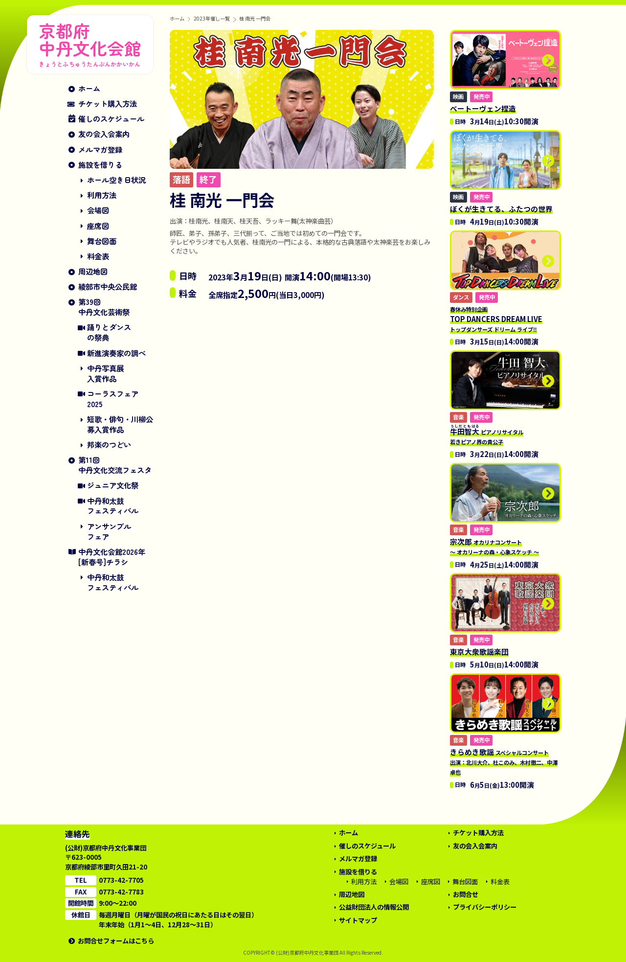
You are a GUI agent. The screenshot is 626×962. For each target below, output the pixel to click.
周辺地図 (93, 271)
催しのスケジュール (111, 119)
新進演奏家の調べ (116, 353)
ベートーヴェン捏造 (483, 108)
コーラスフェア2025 (112, 399)
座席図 (98, 226)
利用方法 (101, 195)
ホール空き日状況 (116, 180)
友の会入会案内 (104, 134)
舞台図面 (101, 241)
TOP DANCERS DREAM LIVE (496, 319)
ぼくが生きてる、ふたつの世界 (501, 209)
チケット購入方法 (107, 103)
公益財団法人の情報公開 (374, 907)
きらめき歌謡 (504, 761)
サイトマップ (358, 920)
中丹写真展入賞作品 (105, 373)
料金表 (98, 256)
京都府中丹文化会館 (90, 42)
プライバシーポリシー (484, 907)
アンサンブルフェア (109, 531)
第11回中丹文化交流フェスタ (115, 465)
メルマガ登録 (100, 149)
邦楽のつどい (109, 444)
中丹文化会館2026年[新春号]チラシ (111, 557)
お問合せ (465, 894)
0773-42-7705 (121, 880)
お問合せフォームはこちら (116, 940)
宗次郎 (494, 546)
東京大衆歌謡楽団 (479, 651)
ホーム (89, 88)
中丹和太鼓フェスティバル (112, 506)
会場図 (98, 210)
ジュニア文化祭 (112, 485)
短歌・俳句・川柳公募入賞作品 (120, 424)
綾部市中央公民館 (107, 286)
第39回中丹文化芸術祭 (104, 307)
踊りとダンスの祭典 (109, 332)
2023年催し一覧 (212, 18)
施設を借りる (100, 165)
